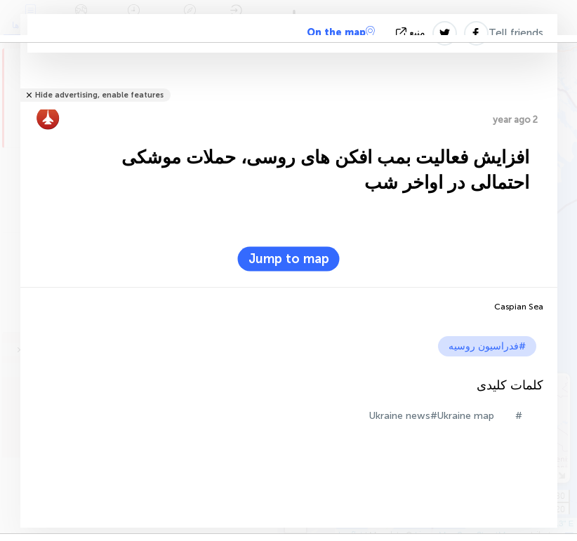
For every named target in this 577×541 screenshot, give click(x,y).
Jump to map (288, 259)
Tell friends (516, 33)
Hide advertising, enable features (99, 95)
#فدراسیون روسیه (487, 346)
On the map (341, 32)
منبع (412, 33)
